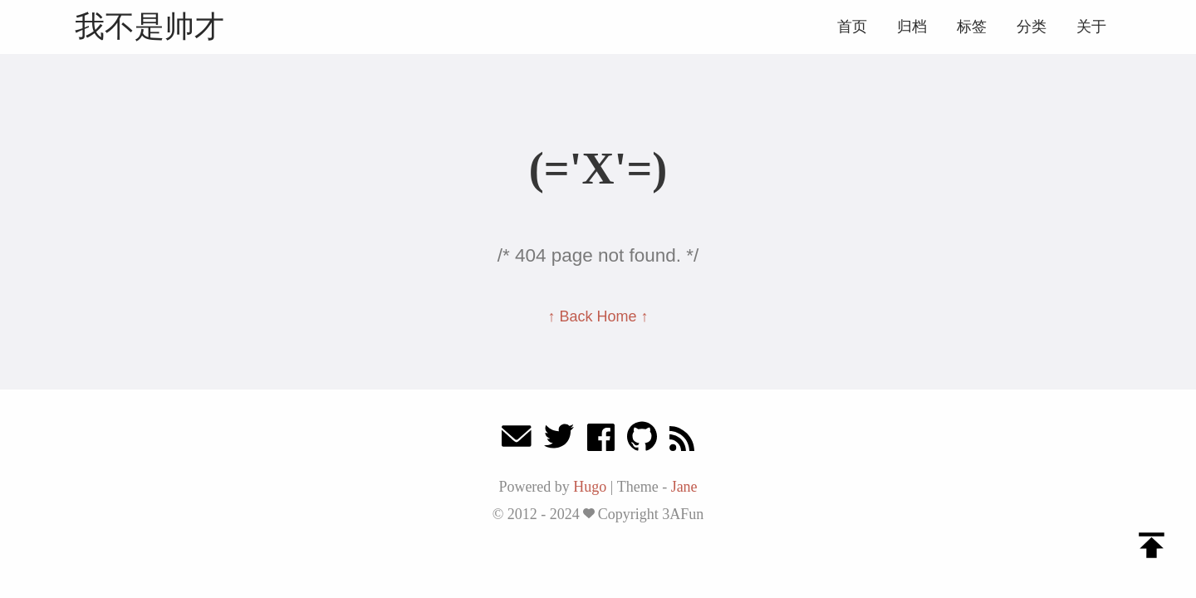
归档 (912, 26)
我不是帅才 (149, 26)
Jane (684, 486)
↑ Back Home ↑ (597, 316)
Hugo (589, 486)
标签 (972, 26)
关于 (1091, 26)
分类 (1031, 26)
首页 (852, 26)
